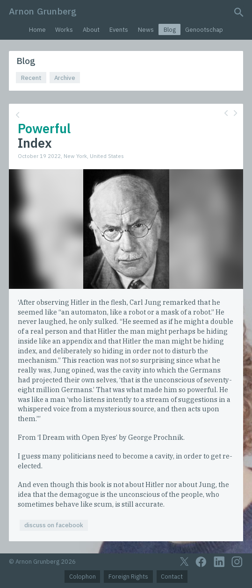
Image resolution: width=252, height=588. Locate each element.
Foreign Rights (128, 577)
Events (118, 30)
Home (37, 30)
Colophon (82, 577)
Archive (64, 78)
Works (64, 30)
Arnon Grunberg (43, 11)
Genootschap (204, 30)
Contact (172, 577)
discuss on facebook (53, 525)
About (91, 30)
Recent (31, 78)
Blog (170, 30)
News (146, 30)
